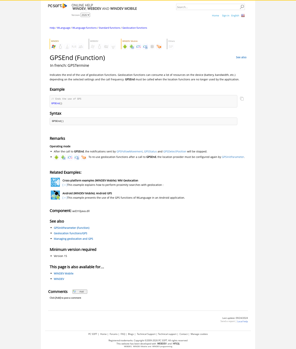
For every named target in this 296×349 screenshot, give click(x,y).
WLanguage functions (84, 27)
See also (241, 57)
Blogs (131, 334)
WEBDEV (128, 346)
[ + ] (64, 185)
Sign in (225, 15)
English (235, 15)
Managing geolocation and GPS (73, 239)
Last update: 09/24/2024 (235, 318)
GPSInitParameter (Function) (71, 228)
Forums (114, 334)
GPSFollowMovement (129, 152)
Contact (184, 334)
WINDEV (59, 279)
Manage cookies (199, 334)
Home (215, 15)
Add (78, 292)
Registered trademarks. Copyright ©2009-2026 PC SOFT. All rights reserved (148, 340)
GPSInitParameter (233, 157)
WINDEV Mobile (63, 274)
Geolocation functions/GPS (70, 233)
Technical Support (146, 334)
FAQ (123, 334)
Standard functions (109, 27)
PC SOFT (92, 334)
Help (52, 27)
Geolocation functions (134, 27)
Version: (76, 15)
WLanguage (63, 27)
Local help (242, 321)
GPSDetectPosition (174, 152)
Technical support (167, 334)
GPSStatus (150, 152)
